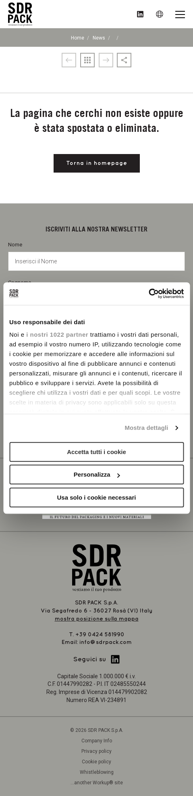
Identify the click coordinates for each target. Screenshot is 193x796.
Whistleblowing (97, 772)
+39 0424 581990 (100, 634)
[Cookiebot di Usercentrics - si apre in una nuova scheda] (148, 293)
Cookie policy (96, 762)
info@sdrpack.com (105, 642)
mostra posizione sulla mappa (97, 618)
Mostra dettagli (146, 427)
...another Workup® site (97, 783)
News (99, 38)
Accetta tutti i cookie (96, 451)
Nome (96, 256)
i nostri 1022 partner (57, 334)
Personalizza (97, 474)
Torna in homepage (96, 163)
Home (77, 38)
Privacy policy (96, 751)
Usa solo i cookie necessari (96, 497)
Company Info (96, 741)
